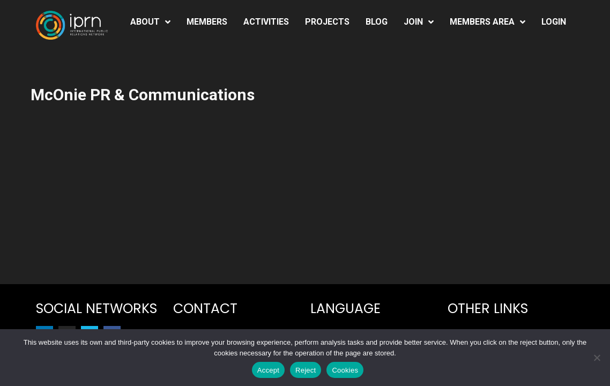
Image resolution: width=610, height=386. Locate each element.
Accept (268, 370)
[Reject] (596, 357)
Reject (305, 370)
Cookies (345, 370)
